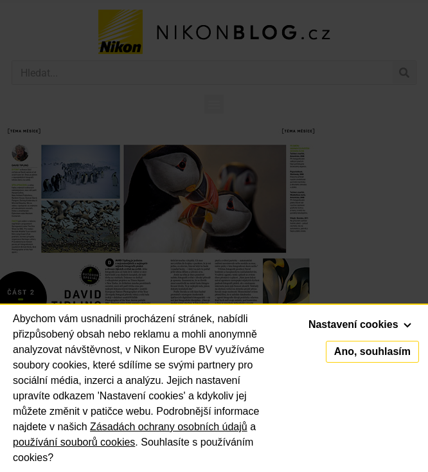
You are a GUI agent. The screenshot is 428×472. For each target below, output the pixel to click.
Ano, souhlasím (372, 351)
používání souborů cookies (74, 442)
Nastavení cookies (359, 324)
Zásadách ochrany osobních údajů (168, 426)
